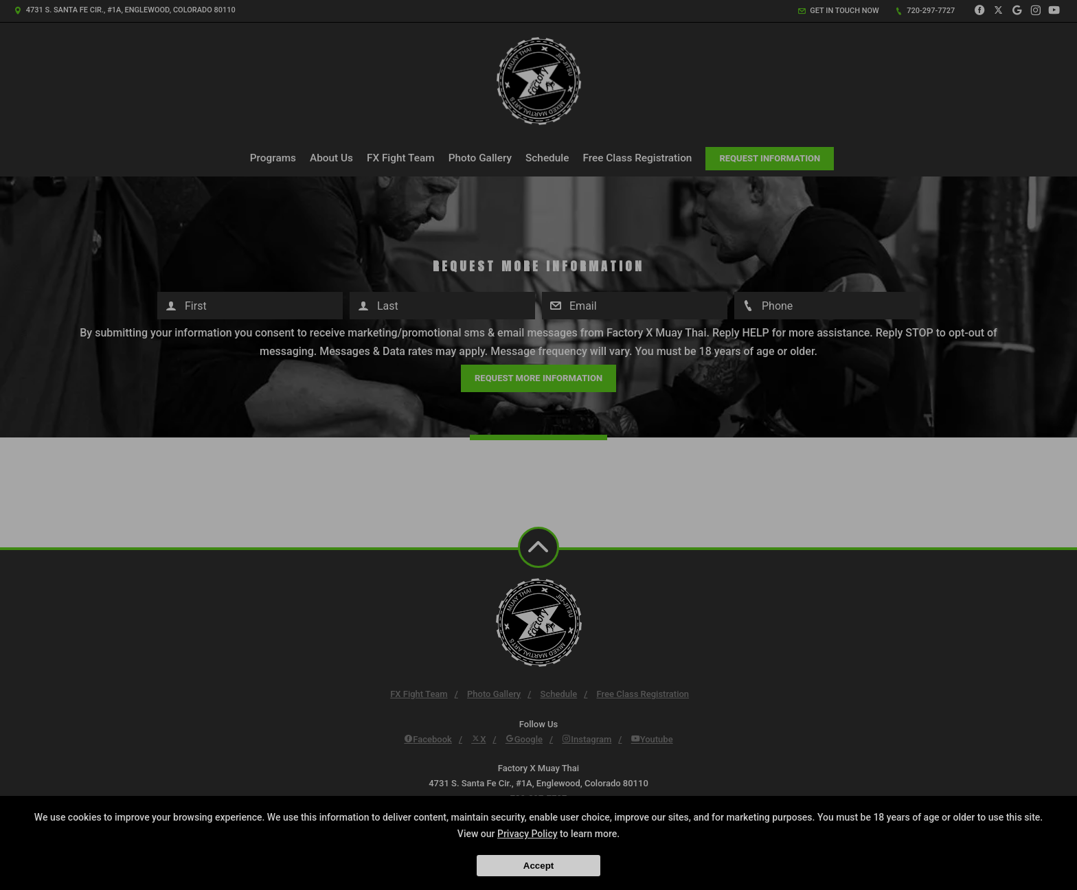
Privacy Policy (527, 833)
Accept (538, 865)
